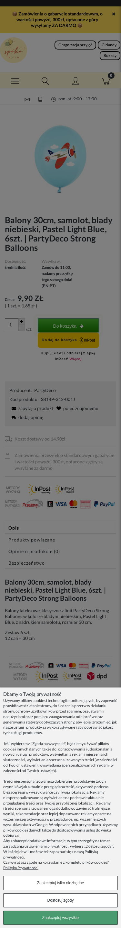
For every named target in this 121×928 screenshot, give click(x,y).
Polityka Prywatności (20, 867)
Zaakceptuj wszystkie (60, 917)
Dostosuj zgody (60, 900)
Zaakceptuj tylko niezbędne (60, 883)
